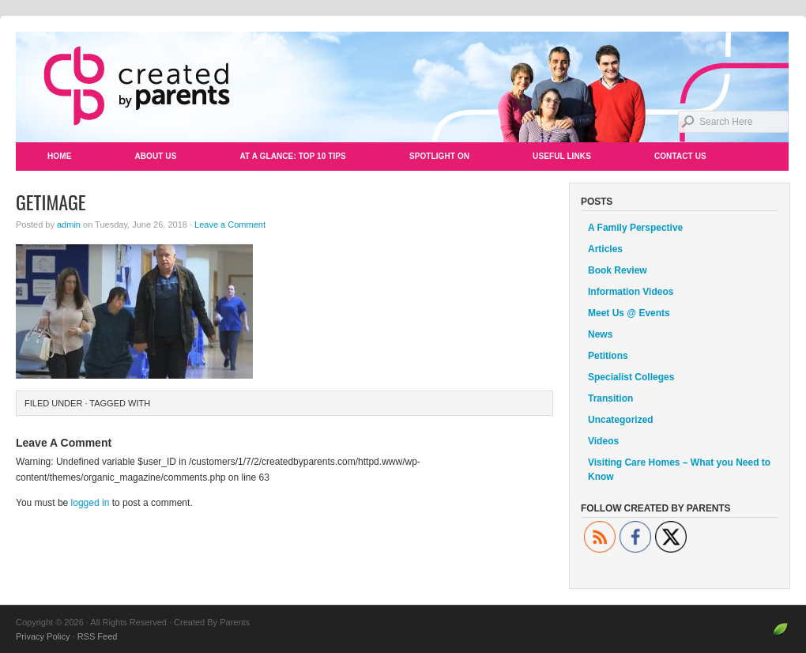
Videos (603, 441)
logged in (90, 502)
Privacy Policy (43, 636)
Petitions (608, 355)
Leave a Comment (230, 224)
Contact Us (680, 156)
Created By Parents (403, 87)
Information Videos (630, 291)
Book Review (617, 270)
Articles (605, 249)
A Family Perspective (635, 227)
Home (59, 156)
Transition (610, 398)
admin (69, 224)
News (600, 334)
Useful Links (562, 156)
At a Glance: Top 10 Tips (292, 156)
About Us (155, 156)
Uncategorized (620, 419)
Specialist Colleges (631, 377)
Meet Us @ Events (629, 313)
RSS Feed (97, 636)
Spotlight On (439, 156)
